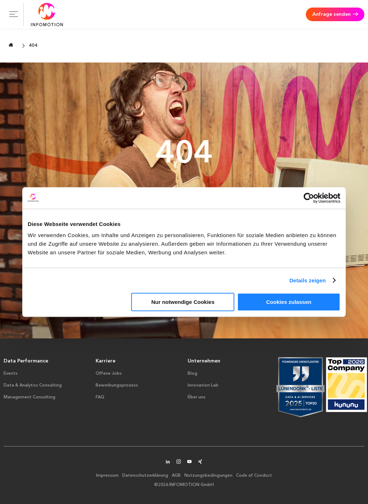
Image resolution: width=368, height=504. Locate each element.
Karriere (105, 361)
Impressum (107, 475)
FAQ (100, 397)
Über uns (197, 397)
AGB (176, 475)
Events (11, 373)
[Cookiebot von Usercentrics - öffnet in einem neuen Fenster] (308, 198)
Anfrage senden (331, 14)
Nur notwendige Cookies (183, 302)
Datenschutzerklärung (145, 475)
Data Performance (26, 361)
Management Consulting (29, 397)
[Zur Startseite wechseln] (11, 45)
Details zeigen (307, 280)
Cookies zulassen (289, 302)
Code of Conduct (254, 475)
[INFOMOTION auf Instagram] (178, 462)
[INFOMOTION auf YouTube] (189, 462)
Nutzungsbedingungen (208, 475)
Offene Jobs (109, 373)
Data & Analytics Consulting (33, 385)
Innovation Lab (203, 385)
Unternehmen (204, 361)
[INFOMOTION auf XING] (200, 462)
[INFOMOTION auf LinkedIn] (168, 462)
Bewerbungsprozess (117, 385)
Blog (192, 373)
